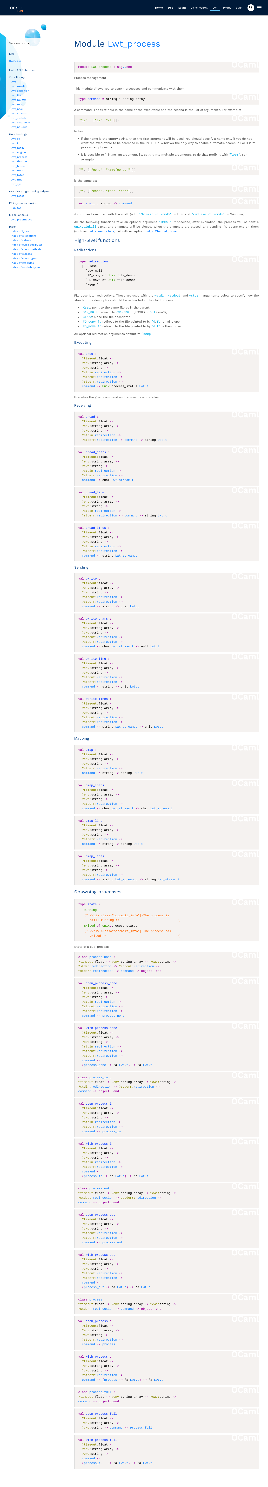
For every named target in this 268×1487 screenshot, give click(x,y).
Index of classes (21, 253)
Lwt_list (16, 95)
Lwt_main (17, 147)
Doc (170, 7)
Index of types (20, 231)
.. (124, 67)
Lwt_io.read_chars (101, 230)
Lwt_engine (18, 152)
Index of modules (22, 262)
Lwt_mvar (17, 104)
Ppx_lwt (16, 207)
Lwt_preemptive (21, 219)
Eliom (182, 7)
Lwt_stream (18, 113)
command (125, 203)
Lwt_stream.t (122, 476)
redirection (105, 369)
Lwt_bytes (17, 175)
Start (239, 7)
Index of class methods (26, 249)
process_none (100, 953)
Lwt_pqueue (19, 127)
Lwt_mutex (18, 99)
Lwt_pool (17, 109)
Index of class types (24, 258)
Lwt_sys (16, 184)
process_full (100, 1388)
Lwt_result (18, 86)
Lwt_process (19, 157)
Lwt (215, 7)
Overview (15, 61)
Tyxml (227, 7)
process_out (99, 1185)
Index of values (21, 240)
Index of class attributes (27, 244)
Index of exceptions (23, 235)
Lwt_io (15, 143)
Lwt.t (143, 383)
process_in (98, 1074)
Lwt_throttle (19, 161)
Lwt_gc (15, 138)
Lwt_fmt (16, 179)
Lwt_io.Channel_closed (161, 230)
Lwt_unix (17, 170)
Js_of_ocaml (199, 7)
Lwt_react (17, 195)
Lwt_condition (20, 90)
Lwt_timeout (19, 166)
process (95, 1296)
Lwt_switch (18, 118)
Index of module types (25, 267)
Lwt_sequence (20, 122)
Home (159, 7)
